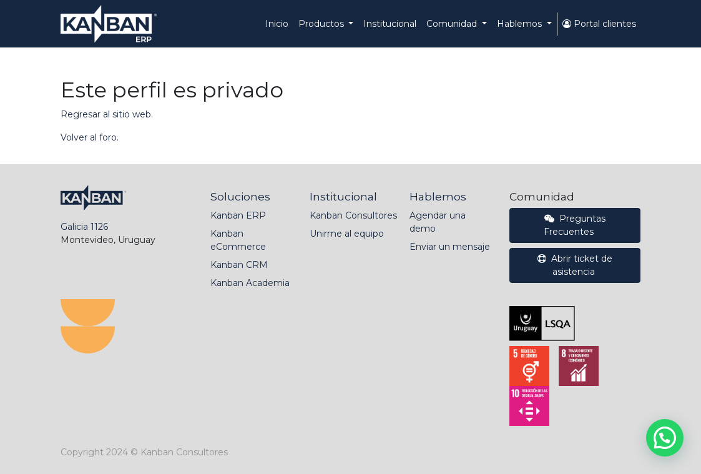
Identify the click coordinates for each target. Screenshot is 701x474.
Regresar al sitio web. (107, 114)
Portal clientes (599, 23)
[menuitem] (276, 24)
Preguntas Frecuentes (575, 225)
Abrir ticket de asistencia (574, 265)
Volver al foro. (90, 137)
